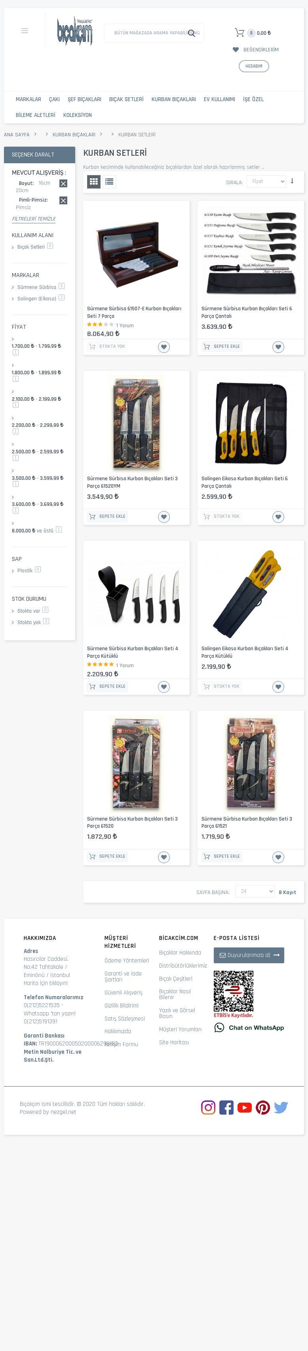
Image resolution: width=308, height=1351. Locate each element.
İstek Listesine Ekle (164, 347)
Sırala (233, 182)
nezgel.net (63, 1112)
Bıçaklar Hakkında (180, 953)
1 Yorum (125, 325)
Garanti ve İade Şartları (123, 977)
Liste (109, 182)
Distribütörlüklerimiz (183, 966)
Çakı (54, 99)
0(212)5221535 (42, 1005)
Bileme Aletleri (35, 115)
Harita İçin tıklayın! (46, 983)
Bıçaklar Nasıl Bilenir (175, 994)
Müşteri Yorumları (180, 1029)
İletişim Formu (121, 1044)
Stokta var (32, 611)
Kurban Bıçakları (174, 99)
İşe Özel (253, 99)
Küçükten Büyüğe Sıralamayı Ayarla (292, 181)
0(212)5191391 (40, 1021)
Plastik (29, 570)
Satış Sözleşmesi (125, 1019)
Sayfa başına (212, 892)
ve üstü (37, 530)
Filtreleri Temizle (33, 219)
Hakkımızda (118, 1031)
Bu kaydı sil (63, 183)
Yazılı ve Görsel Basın (177, 1013)
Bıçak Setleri (126, 99)
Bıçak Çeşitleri (175, 979)
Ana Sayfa (17, 134)
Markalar (28, 99)
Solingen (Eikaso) (41, 298)
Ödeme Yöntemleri (127, 961)
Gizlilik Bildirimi (122, 1006)
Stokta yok (33, 622)
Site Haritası (174, 1042)
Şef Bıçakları (84, 99)
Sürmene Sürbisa (41, 287)
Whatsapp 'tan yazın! (50, 1013)
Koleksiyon (77, 115)
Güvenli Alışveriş (124, 993)
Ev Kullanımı (219, 99)
